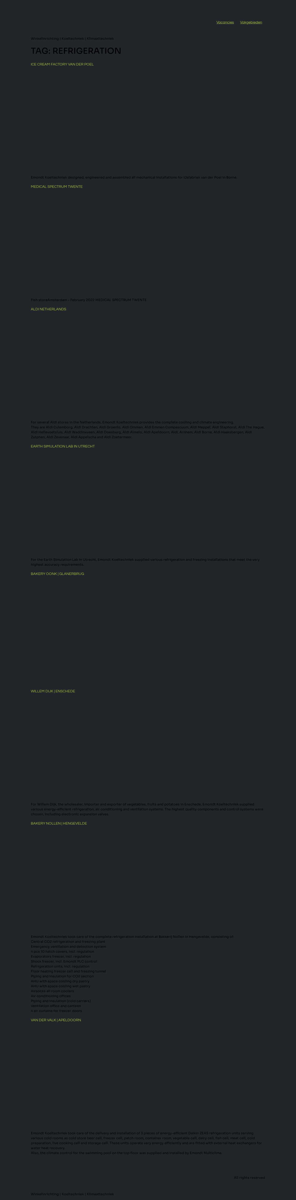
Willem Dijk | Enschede (53, 691)
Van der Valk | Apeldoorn (56, 1020)
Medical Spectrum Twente (57, 187)
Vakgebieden (251, 22)
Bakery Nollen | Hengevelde (59, 823)
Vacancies (225, 22)
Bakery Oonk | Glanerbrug (57, 574)
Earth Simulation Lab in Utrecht (63, 446)
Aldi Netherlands (48, 309)
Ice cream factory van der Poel (62, 64)
